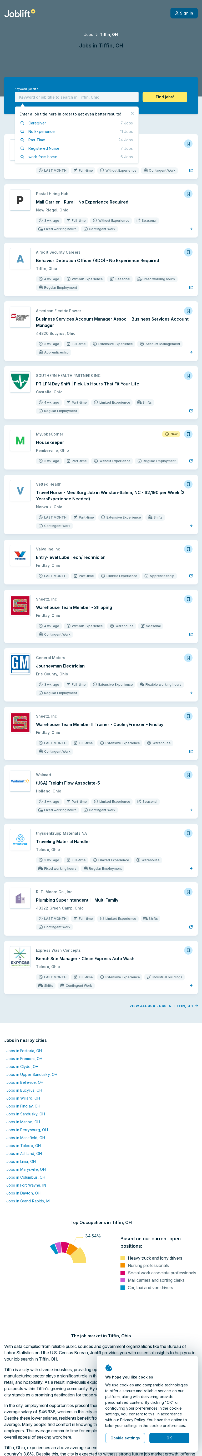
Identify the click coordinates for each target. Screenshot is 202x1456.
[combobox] (77, 97)
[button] (165, 97)
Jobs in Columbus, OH (25, 1177)
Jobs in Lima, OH (21, 1161)
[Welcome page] (20, 13)
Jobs (88, 34)
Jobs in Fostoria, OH (24, 1050)
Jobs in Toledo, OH (23, 1145)
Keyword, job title (26, 89)
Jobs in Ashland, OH (24, 1153)
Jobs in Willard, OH (23, 1098)
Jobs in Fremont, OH (24, 1058)
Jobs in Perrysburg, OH (27, 1130)
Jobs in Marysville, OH (26, 1169)
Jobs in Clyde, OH (22, 1066)
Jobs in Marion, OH (23, 1122)
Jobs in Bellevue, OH (24, 1082)
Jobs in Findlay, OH (23, 1106)
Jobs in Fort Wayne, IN (26, 1185)
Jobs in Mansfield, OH (25, 1137)
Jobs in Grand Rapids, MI (28, 1201)
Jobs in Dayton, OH (23, 1193)
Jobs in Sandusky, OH (25, 1114)
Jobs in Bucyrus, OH (24, 1090)
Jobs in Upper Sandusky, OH (31, 1074)
